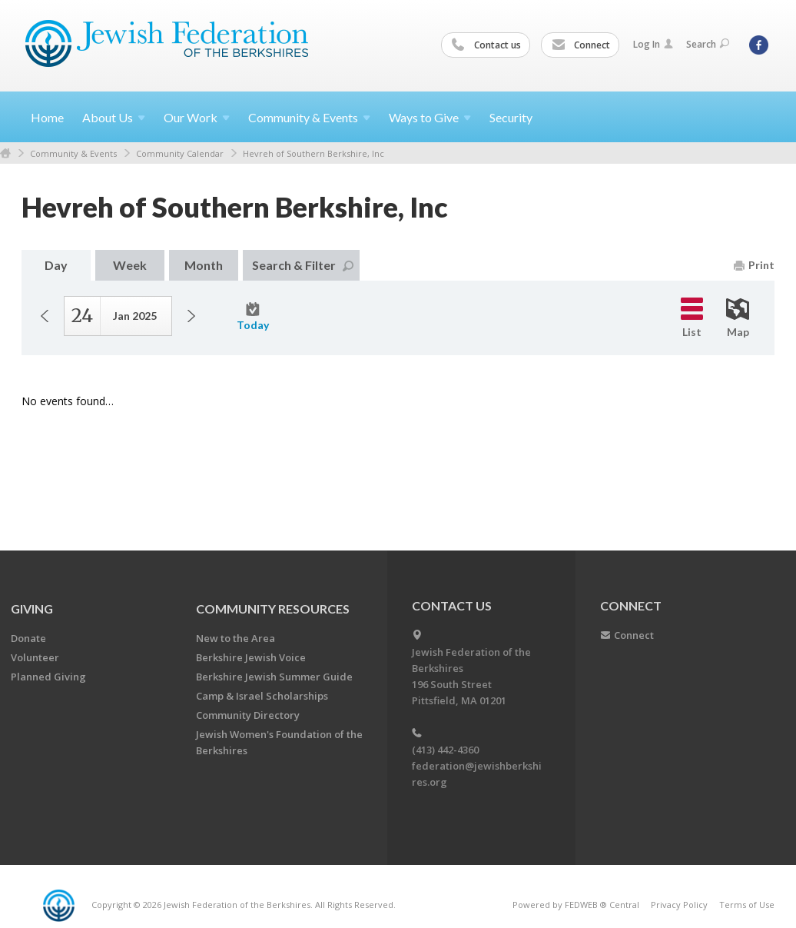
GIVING (32, 608)
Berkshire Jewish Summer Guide (274, 677)
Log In (653, 44)
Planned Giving (48, 677)
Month (203, 265)
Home (47, 117)
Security (510, 117)
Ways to (430, 117)
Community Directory (248, 715)
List (692, 318)
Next (191, 316)
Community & (309, 117)
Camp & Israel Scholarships (262, 696)
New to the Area (235, 638)
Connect (581, 45)
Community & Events (73, 153)
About (113, 117)
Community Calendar (180, 153)
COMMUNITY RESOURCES (273, 608)
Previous (44, 316)
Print (754, 264)
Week (130, 265)
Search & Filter (302, 265)
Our (197, 117)
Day (56, 265)
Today (253, 316)
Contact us (486, 45)
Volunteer (35, 657)
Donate (28, 638)
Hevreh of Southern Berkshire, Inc (313, 153)
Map (737, 318)
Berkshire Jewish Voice (251, 657)
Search (707, 44)
